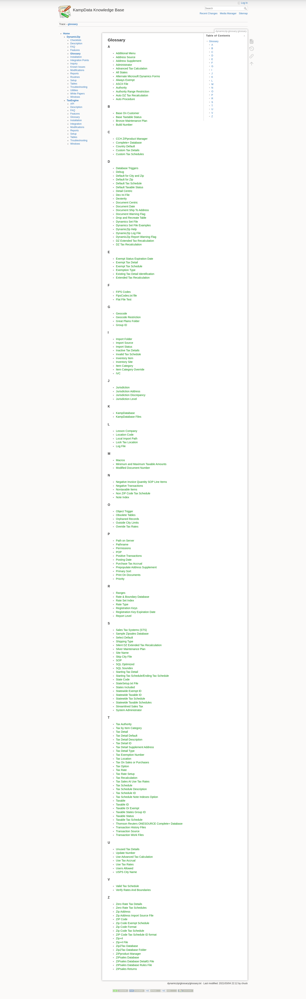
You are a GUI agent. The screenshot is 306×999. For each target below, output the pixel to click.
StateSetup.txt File (127, 683)
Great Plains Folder (128, 321)
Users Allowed (124, 868)
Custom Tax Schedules (130, 154)
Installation (76, 57)
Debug (120, 171)
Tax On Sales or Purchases (132, 762)
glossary (73, 24)
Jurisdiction (123, 387)
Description (76, 43)
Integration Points (79, 60)
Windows (75, 97)
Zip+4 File (122, 942)
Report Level (123, 615)
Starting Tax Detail (127, 671)
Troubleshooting (78, 87)
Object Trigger (124, 511)
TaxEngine (73, 100)
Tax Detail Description (129, 739)
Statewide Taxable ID (128, 694)
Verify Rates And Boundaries (133, 890)
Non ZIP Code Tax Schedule (133, 493)
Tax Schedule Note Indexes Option (137, 796)
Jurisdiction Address (128, 391)
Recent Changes (208, 13)
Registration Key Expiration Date (135, 612)
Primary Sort (123, 571)
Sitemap (243, 13)
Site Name (122, 652)
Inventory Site (124, 361)
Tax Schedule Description (131, 789)
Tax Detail (122, 731)
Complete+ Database (129, 142)
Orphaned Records (127, 518)
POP (119, 552)
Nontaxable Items (126, 489)
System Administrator (129, 710)
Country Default (125, 146)
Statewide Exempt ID (128, 691)
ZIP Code (121, 919)
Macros (120, 460)
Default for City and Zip (130, 175)
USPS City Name (126, 872)
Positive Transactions (129, 555)
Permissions (123, 548)
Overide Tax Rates (127, 526)
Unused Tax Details (127, 849)
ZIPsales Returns (126, 969)
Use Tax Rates (125, 864)
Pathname (122, 544)
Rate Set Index (125, 600)
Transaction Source (128, 831)
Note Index (122, 497)
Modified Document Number (133, 467)
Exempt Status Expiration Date (134, 258)
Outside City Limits (127, 522)
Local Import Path (126, 438)
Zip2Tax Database (127, 945)
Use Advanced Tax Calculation (134, 856)
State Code (123, 679)
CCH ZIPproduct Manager (132, 138)
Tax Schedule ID (126, 793)
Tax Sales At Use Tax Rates (132, 781)
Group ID (121, 325)
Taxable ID (122, 804)
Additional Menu (125, 53)
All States (121, 72)
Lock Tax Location (127, 442)
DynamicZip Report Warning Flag (136, 236)
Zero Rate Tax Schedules (131, 907)
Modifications (77, 70)
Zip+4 (119, 938)
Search (246, 8)
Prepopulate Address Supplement (136, 567)
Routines (75, 77)
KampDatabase (125, 413)
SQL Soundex (124, 668)
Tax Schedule (124, 785)
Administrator (124, 64)
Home (66, 33)
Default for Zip (124, 179)
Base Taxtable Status (128, 117)
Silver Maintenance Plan (130, 649)
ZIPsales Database (127, 957)
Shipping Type (124, 641)
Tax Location (123, 758)
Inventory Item (124, 358)
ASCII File (122, 83)
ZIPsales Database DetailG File (135, 961)
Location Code (124, 434)
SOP (119, 660)
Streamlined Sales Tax (129, 706)
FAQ (72, 46)
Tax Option (122, 766)
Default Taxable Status (129, 187)
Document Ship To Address (132, 210)
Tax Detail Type (125, 750)
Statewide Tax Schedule (130, 698)
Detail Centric (124, 191)
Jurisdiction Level (126, 398)
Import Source (124, 342)
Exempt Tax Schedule (129, 266)
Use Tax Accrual (125, 860)
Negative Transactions (129, 485)
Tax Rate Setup (125, 773)
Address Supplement (128, 60)
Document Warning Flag (130, 214)
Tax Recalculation (126, 777)
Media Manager (228, 13)
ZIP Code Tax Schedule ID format (136, 934)
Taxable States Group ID (131, 812)
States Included (125, 687)
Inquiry (73, 63)
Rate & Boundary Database (132, 596)
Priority (120, 578)
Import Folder (124, 339)
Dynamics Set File (127, 221)
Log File (121, 446)
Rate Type (122, 604)
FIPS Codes (123, 291)
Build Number (124, 124)
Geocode (121, 313)
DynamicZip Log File (128, 233)
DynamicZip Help (126, 229)
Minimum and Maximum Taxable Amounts (141, 464)
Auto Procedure (125, 99)
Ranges (120, 592)
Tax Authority (124, 724)
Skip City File (124, 656)
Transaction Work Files (130, 834)
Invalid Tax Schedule (128, 354)
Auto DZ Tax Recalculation (132, 95)
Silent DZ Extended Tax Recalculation (139, 645)
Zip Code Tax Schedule (130, 930)
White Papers (77, 93)
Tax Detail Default (126, 735)
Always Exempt (125, 80)
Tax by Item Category (129, 728)
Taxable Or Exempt (127, 808)
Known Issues (77, 67)
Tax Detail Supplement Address (135, 747)
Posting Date (124, 559)
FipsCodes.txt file (126, 295)
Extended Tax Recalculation (133, 277)
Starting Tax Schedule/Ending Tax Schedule (142, 675)
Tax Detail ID (123, 743)
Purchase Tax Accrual (129, 563)
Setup (73, 80)
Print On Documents (128, 574)
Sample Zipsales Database (132, 633)
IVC (118, 373)
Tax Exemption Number (130, 754)
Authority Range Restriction (132, 91)
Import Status (124, 346)
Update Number (125, 852)
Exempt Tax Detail (127, 262)
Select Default (124, 637)
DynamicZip (73, 37)
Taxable (120, 800)
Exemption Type (125, 270)
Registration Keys (126, 608)
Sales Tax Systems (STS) (131, 629)
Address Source (125, 57)
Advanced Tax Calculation (131, 68)
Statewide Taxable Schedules (134, 702)
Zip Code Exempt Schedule (132, 923)
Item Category (124, 365)
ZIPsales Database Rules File (134, 965)
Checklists (75, 40)
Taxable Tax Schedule (129, 819)
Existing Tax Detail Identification (135, 273)
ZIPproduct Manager (128, 953)
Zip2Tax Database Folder (131, 949)
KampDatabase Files (128, 416)
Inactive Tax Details (127, 350)
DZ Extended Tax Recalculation (135, 240)
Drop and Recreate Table (131, 217)
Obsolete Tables (125, 515)
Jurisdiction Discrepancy (130, 395)
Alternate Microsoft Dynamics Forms (138, 76)
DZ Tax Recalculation (129, 244)
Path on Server (125, 540)
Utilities (74, 90)
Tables (73, 83)
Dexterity (121, 198)
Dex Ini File (123, 194)
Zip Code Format (126, 926)
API (72, 103)
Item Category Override (130, 369)
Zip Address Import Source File (134, 915)
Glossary (75, 53)
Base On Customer (127, 113)
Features (75, 50)
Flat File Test (123, 299)
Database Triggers (127, 168)
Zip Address (123, 911)
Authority (121, 87)
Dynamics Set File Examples (133, 225)
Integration (76, 124)
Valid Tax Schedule (127, 886)
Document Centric (127, 202)
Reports (74, 73)
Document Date (125, 206)
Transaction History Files (131, 827)
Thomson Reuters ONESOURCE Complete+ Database (149, 823)
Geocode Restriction (128, 317)
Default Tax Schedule (129, 183)
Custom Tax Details (127, 150)
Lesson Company (126, 430)
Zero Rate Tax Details (129, 904)
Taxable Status (125, 816)
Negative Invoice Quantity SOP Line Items (141, 481)
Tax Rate (121, 770)
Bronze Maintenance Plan (131, 120)
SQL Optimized (125, 664)
